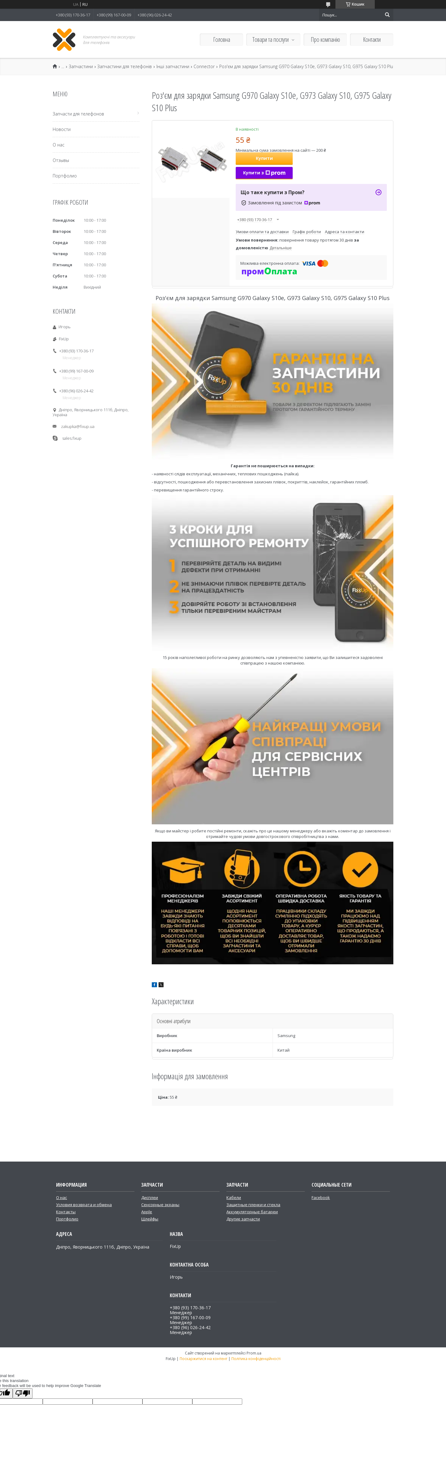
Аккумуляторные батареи (252, 1212)
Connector (204, 66)
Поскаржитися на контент (203, 1358)
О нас (58, 145)
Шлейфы (149, 1219)
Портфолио (65, 176)
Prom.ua (254, 1353)
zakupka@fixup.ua (77, 426)
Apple (146, 1212)
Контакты (66, 1212)
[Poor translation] (23, 1393)
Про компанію (325, 39)
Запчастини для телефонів (124, 66)
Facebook (321, 1197)
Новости (62, 129)
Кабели (233, 1197)
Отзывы (61, 160)
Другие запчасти (243, 1219)
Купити (264, 158)
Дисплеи (149, 1197)
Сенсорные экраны (160, 1204)
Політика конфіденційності (256, 1358)
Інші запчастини (172, 66)
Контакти (372, 39)
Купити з (264, 173)
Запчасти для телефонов (78, 114)
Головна (221, 39)
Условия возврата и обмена (84, 1204)
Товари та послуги (270, 39)
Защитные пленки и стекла (253, 1204)
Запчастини (81, 66)
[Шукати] (387, 15)
